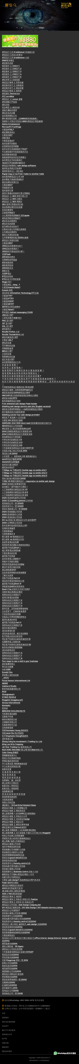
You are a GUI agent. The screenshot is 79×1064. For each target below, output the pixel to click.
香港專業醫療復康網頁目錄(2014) (16, 933)
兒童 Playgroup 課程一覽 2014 (15, 961)
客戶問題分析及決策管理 (12, 637)
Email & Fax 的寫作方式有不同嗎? (16, 590)
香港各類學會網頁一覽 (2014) (14, 980)
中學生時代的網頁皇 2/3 (12, 443)
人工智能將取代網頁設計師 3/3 (15, 495)
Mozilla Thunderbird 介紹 (13, 335)
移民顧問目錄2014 (9, 969)
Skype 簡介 (7, 282)
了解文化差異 (7, 576)
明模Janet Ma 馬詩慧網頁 (13, 733)
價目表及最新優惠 (8, 1022)
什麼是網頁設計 (8, 936)
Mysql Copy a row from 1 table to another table (23, 174)
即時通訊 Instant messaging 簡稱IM (17, 313)
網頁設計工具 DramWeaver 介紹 (15, 58)
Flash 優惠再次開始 (10, 883)
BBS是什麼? (7, 351)
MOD (4, 692)
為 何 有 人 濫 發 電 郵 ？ (12, 368)
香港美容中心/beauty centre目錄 (16, 864)
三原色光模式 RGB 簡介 (12, 318)
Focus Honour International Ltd (16, 681)
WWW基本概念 (8, 61)
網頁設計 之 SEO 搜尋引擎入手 (15, 196)
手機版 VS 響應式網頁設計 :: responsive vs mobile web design (28, 482)
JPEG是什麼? (7, 315)
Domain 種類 (7, 290)
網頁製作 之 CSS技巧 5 (11, 77)
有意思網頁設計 (45, 1060)
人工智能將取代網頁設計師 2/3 (15, 493)
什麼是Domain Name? (11, 288)
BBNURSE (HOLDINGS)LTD (13, 711)
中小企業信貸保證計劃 (11, 767)
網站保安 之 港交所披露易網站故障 (16, 429)
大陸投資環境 (7, 800)
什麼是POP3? (8, 302)
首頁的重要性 (7, 210)
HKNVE (5, 684)
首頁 (3, 1013)
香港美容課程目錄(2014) (12, 927)
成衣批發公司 (7, 739)
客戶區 (4, 1039)
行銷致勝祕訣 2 (8, 534)
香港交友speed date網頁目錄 (14, 858)
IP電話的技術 (7, 277)
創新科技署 (6, 769)
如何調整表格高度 (9, 155)
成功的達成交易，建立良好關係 (15, 634)
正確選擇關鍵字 (8, 213)
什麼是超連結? (8, 141)
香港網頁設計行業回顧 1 (12, 437)
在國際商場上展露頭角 (11, 642)
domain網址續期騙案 (10, 462)
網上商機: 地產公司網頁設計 (13, 841)
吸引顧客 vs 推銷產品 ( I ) (12, 537)
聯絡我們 (5, 1047)
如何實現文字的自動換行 (12, 160)
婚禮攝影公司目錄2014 (11, 972)
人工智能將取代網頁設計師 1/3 (14, 490)
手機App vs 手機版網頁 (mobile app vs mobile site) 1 (24, 470)
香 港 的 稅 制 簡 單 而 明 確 (13, 794)
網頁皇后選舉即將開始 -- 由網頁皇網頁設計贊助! (22, 410)
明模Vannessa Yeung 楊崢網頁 (15, 731)
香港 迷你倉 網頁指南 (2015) (14, 479)
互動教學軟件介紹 (9, 725)
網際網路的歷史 (8, 257)
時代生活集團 (7, 667)
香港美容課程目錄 (9, 861)
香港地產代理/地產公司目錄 (13, 866)
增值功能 (5, 1043)
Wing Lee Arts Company (12, 745)
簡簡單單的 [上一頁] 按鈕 (12, 171)
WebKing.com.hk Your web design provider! (21, 415)
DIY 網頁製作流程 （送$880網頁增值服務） (20, 119)
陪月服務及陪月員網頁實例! (13, 412)
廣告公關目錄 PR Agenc (12, 947)
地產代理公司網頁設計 (11, 877)
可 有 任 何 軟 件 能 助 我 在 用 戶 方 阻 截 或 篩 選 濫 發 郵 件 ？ (29, 379)
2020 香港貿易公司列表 (12, 518)
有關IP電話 (6, 274)
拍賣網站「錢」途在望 (11, 781)
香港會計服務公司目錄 (11, 869)
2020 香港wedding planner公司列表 (17, 501)
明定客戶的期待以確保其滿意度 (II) (16, 645)
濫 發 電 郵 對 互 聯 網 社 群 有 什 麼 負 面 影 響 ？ (23, 371)
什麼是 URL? (7, 340)
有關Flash (6, 254)
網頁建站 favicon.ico (11, 94)
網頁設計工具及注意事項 (12, 55)
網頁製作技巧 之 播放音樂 (12, 88)
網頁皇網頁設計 (34, 1060)
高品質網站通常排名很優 (12, 207)
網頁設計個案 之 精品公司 (12, 822)
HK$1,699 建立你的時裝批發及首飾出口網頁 (20, 396)
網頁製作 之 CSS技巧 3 (11, 72)
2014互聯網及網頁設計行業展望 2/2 (17, 434)
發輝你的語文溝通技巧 (11, 595)
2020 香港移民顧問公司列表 (14, 498)
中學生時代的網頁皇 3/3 (12, 446)
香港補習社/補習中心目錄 (12, 853)
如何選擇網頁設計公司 (11, 362)
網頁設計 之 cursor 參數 (12, 99)
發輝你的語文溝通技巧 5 (12, 625)
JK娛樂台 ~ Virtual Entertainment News (19, 805)
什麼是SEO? (7, 185)
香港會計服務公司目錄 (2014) (14, 913)
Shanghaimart (8, 695)
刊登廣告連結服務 (9, 714)
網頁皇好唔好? (8, 468)
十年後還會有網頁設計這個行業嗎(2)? (17, 952)
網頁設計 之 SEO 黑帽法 (12, 202)
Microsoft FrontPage (11, 127)
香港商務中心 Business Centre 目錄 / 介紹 (20, 872)
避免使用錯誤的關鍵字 (11, 218)
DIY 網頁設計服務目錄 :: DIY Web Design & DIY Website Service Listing (32, 908)
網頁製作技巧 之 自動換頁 (12, 86)
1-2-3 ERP (6, 670)
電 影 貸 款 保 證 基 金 (11, 778)
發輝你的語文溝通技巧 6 (12, 653)
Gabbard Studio (9, 686)
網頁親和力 (6, 329)
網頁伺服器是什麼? (10, 338)
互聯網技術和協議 (9, 260)
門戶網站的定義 (8, 346)
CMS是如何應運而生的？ (12, 246)
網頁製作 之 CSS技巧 (11, 66)
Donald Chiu (7, 673)
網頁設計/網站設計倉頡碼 (12, 974)
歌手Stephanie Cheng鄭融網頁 (15, 736)
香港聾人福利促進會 (10, 675)
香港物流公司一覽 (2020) (12, 504)
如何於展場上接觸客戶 (11, 559)
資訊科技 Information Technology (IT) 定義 (20, 293)
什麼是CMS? (7, 243)
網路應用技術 (7, 266)
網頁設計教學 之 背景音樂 (12, 83)
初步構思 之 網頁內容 (11, 108)
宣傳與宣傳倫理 (8, 529)
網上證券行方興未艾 (10, 783)
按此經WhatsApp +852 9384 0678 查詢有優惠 (24, 1000)
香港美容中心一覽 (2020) (12, 506)
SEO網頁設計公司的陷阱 (12, 426)
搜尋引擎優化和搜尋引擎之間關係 (16, 194)
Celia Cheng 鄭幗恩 (10, 753)
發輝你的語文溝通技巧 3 (12, 603)
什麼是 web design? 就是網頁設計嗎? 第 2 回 (21, 880)
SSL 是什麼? (7, 326)
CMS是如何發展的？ (10, 249)
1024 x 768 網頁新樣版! (12, 894)
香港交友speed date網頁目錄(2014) (17, 930)
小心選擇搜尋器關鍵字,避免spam (15, 216)
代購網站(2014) (8, 983)
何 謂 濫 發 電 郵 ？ (10, 365)
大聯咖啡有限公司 (9, 722)
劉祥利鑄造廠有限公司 (11, 689)
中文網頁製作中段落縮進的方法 (15, 152)
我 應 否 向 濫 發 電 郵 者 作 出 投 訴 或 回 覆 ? (21, 376)
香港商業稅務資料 (9, 797)
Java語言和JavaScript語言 (13, 163)
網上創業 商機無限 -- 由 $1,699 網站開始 (19, 830)
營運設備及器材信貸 (10, 761)
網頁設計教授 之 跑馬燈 (12, 91)
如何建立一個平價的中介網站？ (15, 487)
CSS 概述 (6, 138)
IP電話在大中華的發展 (11, 279)
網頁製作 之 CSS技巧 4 (11, 75)
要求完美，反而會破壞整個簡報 (15, 609)
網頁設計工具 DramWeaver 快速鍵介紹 (18, 52)
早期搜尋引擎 (7, 188)
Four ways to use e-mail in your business (20, 661)
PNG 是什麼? (7, 321)
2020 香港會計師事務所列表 (14, 484)
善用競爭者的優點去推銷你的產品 (16, 545)
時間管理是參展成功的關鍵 (13, 565)
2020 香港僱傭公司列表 (12, 512)
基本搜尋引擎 (7, 191)
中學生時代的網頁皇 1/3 (12, 440)
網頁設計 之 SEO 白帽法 (12, 199)
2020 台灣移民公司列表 (12, 523)
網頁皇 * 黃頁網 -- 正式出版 (14, 418)
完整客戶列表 (7, 717)
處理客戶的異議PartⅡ (11, 548)
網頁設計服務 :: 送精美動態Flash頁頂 (17, 390)
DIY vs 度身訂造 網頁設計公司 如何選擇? (19, 520)
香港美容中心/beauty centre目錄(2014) (19, 922)
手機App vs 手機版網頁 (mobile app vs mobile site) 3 (24, 476)
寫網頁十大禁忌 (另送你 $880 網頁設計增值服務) (22, 122)
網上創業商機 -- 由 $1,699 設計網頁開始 (18, 814)
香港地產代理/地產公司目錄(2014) (16, 919)
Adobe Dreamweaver (11, 124)
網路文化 (5, 271)
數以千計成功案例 (8, 1030)
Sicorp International (11, 703)
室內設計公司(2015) (10, 991)
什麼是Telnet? (8, 310)
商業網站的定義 (8, 357)
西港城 (5, 709)
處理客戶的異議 (8, 556)
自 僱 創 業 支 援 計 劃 (11, 772)
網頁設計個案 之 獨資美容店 (13, 811)
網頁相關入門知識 (9, 102)
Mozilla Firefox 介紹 (10, 332)
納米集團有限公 (8, 664)
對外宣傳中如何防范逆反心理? (14, 526)
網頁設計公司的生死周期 (12, 949)
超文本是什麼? (8, 360)
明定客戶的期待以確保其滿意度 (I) (16, 639)
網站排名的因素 (8, 224)
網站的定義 (6, 343)
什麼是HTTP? (8, 299)
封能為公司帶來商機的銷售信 (14, 617)
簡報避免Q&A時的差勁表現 (13, 587)
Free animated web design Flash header (19, 404)
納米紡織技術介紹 (9, 720)
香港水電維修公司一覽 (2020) (14, 509)
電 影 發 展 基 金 (9, 775)
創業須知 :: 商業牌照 (10, 789)
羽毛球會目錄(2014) (10, 958)
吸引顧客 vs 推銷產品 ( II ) (13, 540)
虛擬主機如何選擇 (9, 111)
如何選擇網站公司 (9, 116)
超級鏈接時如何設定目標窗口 (14, 158)
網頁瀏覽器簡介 (8, 133)
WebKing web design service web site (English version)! (26, 407)
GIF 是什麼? (7, 324)
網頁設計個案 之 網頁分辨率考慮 (15, 825)
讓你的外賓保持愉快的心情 (13, 581)
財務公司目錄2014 (9, 963)
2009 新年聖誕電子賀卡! (12, 889)
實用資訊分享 (7, 1034)
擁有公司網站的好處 (10, 235)
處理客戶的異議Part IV (11, 584)
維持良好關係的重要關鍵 (12, 648)
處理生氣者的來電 (9, 620)
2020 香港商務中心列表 (12, 515)
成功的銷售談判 (8, 650)
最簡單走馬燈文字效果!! (12, 169)
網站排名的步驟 (8, 113)
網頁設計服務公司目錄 (11, 844)
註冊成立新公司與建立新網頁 (14, 230)
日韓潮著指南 (7, 728)
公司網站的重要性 (9, 232)
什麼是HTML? (8, 130)
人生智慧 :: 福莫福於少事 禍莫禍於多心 (19, 457)
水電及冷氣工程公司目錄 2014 (14, 451)
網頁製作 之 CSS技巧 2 (11, 69)
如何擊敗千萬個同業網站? (13, 180)
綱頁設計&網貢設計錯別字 (12, 886)
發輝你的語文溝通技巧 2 (12, 601)
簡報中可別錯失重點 (10, 562)
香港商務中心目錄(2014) (12, 916)
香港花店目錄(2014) (10, 955)
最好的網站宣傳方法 (10, 183)
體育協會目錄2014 (9, 944)
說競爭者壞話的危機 (10, 542)
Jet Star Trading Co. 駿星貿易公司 (17, 747)
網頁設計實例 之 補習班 (12, 897)
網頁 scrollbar (8, 97)
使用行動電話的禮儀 (10, 598)
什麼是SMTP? (8, 304)
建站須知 (5, 105)
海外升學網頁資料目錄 (11, 847)
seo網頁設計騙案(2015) (12, 459)
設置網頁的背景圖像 (10, 147)
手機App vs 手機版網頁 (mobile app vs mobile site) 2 (24, 473)
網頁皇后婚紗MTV (9, 398)
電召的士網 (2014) (9, 454)
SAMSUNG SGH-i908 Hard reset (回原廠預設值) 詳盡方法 (27, 423)
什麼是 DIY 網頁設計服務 (12, 421)
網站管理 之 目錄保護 (11, 80)
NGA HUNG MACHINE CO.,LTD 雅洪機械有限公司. (22, 750)
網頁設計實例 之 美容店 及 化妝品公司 (18, 902)
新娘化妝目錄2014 (9, 966)
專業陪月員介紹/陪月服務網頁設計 (16, 839)
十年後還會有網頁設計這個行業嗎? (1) (17, 448)
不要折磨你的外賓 (9, 554)
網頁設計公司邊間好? (11, 911)
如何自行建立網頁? (10, 465)
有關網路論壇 (7, 349)
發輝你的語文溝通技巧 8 (12, 659)
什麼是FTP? (7, 296)
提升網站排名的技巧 (10, 227)
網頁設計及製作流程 (10, 241)
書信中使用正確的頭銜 (11, 567)
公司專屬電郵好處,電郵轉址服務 (15, 238)
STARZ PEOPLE (9, 697)
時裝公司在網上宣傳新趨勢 (13, 836)
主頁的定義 (6, 354)
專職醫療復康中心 (9, 756)
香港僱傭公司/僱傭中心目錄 (13, 850)
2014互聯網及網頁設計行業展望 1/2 (17, 432)
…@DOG (5, 678)
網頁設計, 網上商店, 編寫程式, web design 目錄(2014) (24, 925)
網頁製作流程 (7, 63)
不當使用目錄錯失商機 (11, 614)
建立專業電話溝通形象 (11, 551)
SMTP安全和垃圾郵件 (11, 307)
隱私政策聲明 (7, 1051)
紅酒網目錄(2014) (9, 985)
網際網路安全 (7, 268)
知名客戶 (5, 1026)
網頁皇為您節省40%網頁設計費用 (16, 393)
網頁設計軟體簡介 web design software (19, 166)
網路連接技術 (7, 263)
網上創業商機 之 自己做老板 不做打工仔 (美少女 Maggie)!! (26, 833)
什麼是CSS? (7, 135)
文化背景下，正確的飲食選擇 (14, 612)
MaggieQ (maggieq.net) (12, 700)
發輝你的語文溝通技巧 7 (12, 656)
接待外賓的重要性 (9, 628)
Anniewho (6, 706)
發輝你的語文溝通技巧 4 (12, 606)
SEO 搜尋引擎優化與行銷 (12, 205)
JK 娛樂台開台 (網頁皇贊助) (13, 891)
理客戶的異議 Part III (11, 578)
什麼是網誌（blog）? (11, 285)
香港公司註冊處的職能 (11, 758)
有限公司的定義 (8, 803)
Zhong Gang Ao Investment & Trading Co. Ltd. (22, 742)
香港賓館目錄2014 (9, 977)
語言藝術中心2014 (9, 988)
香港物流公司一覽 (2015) (12, 994)
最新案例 (5, 1018)
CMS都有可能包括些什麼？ (13, 252)
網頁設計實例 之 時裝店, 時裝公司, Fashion (20, 900)
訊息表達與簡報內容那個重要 (14, 573)
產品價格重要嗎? (9, 570)
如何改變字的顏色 (9, 144)
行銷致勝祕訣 (7, 531)
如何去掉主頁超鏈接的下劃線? (14, 149)
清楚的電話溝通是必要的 (12, 592)
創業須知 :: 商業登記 (10, 786)
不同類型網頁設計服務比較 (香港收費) (18, 387)
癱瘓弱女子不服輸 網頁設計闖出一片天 (18, 875)
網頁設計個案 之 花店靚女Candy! (16, 819)
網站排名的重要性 (9, 221)
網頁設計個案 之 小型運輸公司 (14, 808)
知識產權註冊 (7, 792)
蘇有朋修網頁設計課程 (11, 401)
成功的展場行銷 (8, 631)
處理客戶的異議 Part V (11, 623)
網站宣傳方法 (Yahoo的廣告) (14, 828)
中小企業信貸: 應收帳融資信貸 (14, 764)
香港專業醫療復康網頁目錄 (13, 855)
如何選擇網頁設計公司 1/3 (13, 177)
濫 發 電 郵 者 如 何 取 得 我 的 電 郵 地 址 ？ (20, 374)
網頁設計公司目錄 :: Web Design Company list (21, 905)
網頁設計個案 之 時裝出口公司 (14, 817)
